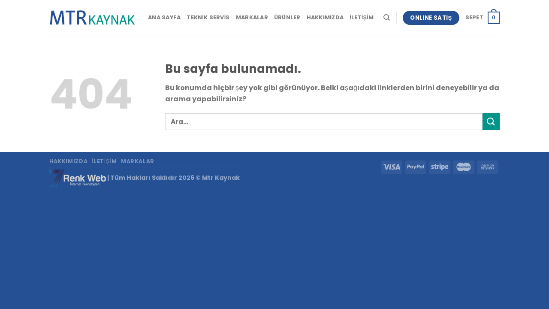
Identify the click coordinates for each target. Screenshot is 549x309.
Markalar (252, 17)
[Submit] (491, 121)
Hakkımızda (325, 17)
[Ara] (386, 17)
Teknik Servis (208, 17)
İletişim (362, 17)
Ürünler (287, 17)
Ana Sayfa (164, 17)
